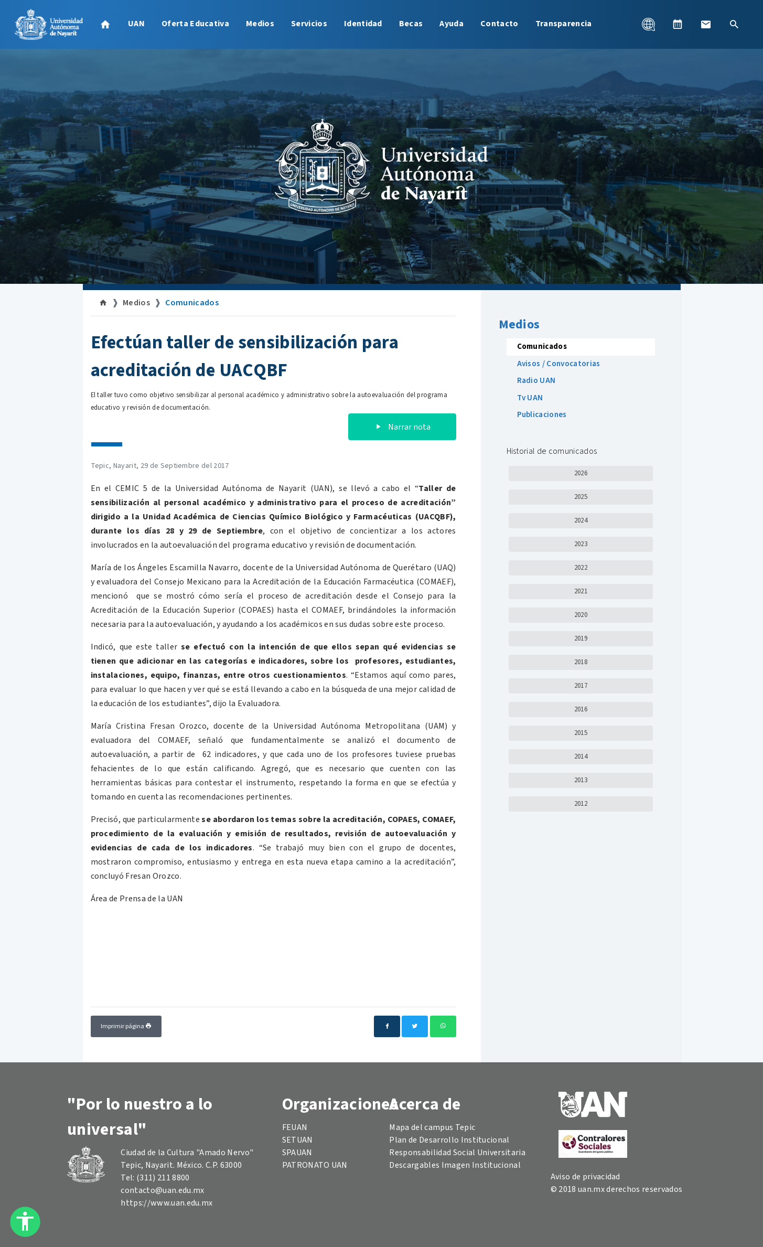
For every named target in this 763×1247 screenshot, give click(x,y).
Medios (260, 23)
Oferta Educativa (195, 23)
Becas (411, 23)
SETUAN (297, 1140)
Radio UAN (536, 380)
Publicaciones (542, 414)
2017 (580, 685)
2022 (580, 567)
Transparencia (563, 23)
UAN (136, 23)
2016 (580, 709)
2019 (580, 638)
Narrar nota (402, 427)
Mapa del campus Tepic (432, 1127)
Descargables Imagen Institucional (455, 1165)
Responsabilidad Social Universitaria (457, 1152)
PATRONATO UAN (315, 1165)
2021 (580, 591)
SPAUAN (297, 1152)
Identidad (363, 23)
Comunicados (192, 302)
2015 (580, 733)
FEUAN (295, 1127)
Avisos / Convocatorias (558, 363)
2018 (580, 662)
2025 (580, 497)
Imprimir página (126, 1026)
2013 (580, 780)
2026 (580, 473)
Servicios (309, 23)
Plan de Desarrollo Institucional (449, 1140)
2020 (580, 615)
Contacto (499, 23)
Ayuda (451, 23)
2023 (580, 544)
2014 (580, 756)
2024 (580, 520)
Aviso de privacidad (585, 1176)
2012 (580, 803)
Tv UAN (530, 397)
